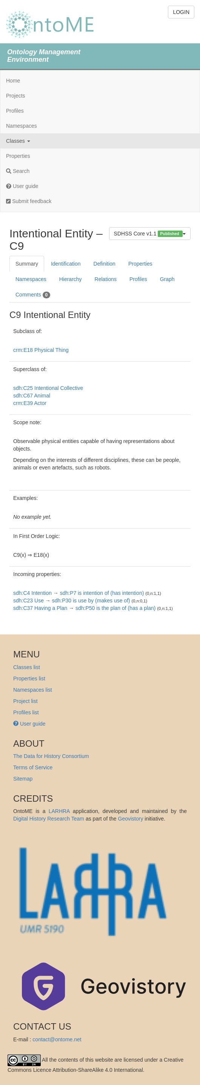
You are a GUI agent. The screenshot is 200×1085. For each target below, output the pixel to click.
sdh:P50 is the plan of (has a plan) (115, 608)
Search (17, 171)
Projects (15, 96)
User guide (22, 186)
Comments (32, 295)
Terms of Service (32, 767)
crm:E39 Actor (29, 403)
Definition (104, 264)
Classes (18, 141)
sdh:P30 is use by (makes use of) (91, 601)
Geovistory (130, 819)
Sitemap (22, 779)
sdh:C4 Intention (32, 593)
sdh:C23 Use (28, 601)
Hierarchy (70, 279)
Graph (167, 279)
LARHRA (59, 811)
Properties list (29, 678)
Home (13, 81)
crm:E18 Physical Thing (41, 350)
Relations (106, 279)
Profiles (15, 111)
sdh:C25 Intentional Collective (48, 388)
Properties (18, 156)
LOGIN (181, 12)
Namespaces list (32, 690)
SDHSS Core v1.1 (150, 234)
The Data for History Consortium (51, 756)
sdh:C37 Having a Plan (40, 608)
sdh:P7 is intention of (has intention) (102, 593)
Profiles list (26, 712)
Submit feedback (28, 201)
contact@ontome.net (56, 1039)
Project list (25, 701)
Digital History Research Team (48, 819)
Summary (26, 264)
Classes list (26, 667)
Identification (66, 264)
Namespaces (21, 126)
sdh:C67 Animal (31, 396)
